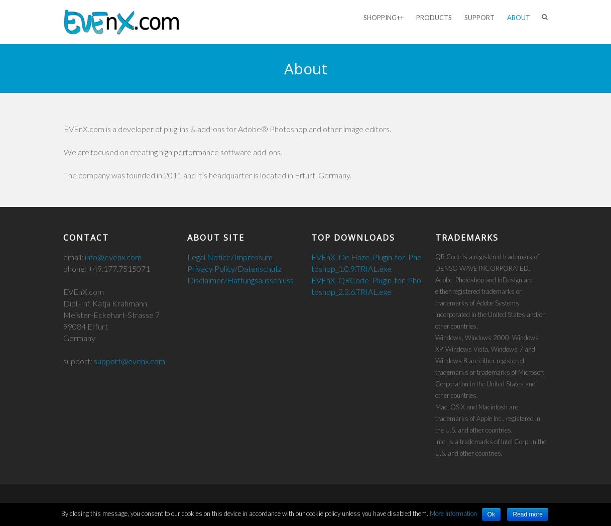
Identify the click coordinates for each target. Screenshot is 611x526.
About (518, 18)
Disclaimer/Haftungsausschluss (240, 280)
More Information (453, 513)
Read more (527, 514)
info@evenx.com (113, 257)
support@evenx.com (129, 361)
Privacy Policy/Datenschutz (234, 268)
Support (479, 18)
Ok (491, 514)
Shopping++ (383, 18)
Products (434, 18)
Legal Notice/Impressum (230, 257)
